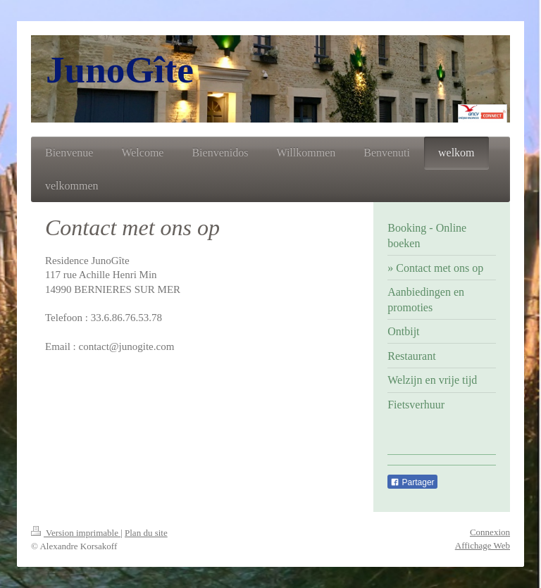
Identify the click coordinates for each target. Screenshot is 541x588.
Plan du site (146, 532)
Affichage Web (482, 545)
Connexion (490, 532)
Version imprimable (75, 532)
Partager (412, 482)
